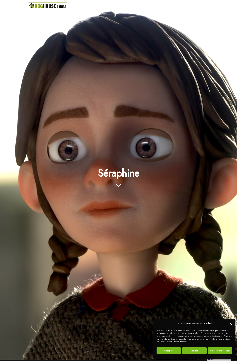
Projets (119, 5)
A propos (151, 5)
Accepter (168, 350)
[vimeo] (198, 5)
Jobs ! (182, 5)
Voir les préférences (220, 350)
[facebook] (190, 5)
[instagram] (205, 5)
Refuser (194, 350)
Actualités (134, 5)
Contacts (167, 5)
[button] (230, 323)
